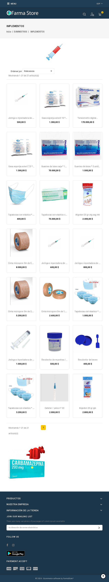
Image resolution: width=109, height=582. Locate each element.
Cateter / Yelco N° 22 (54, 408)
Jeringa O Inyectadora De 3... (21, 118)
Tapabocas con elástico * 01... (22, 215)
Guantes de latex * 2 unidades (89, 166)
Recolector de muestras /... (54, 360)
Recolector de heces (87, 360)
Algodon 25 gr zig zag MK (87, 215)
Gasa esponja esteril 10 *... (54, 118)
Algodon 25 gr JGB (87, 408)
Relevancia (38, 71)
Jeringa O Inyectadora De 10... (89, 263)
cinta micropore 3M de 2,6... (21, 311)
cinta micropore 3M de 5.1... (21, 263)
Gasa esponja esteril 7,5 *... (21, 166)
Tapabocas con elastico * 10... (22, 408)
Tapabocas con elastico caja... (55, 215)
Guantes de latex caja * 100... (55, 166)
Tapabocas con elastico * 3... (88, 311)
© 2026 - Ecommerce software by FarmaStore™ (54, 578)
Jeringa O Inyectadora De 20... (22, 360)
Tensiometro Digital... (88, 118)
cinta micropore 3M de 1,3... (54, 311)
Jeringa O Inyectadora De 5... (54, 263)
